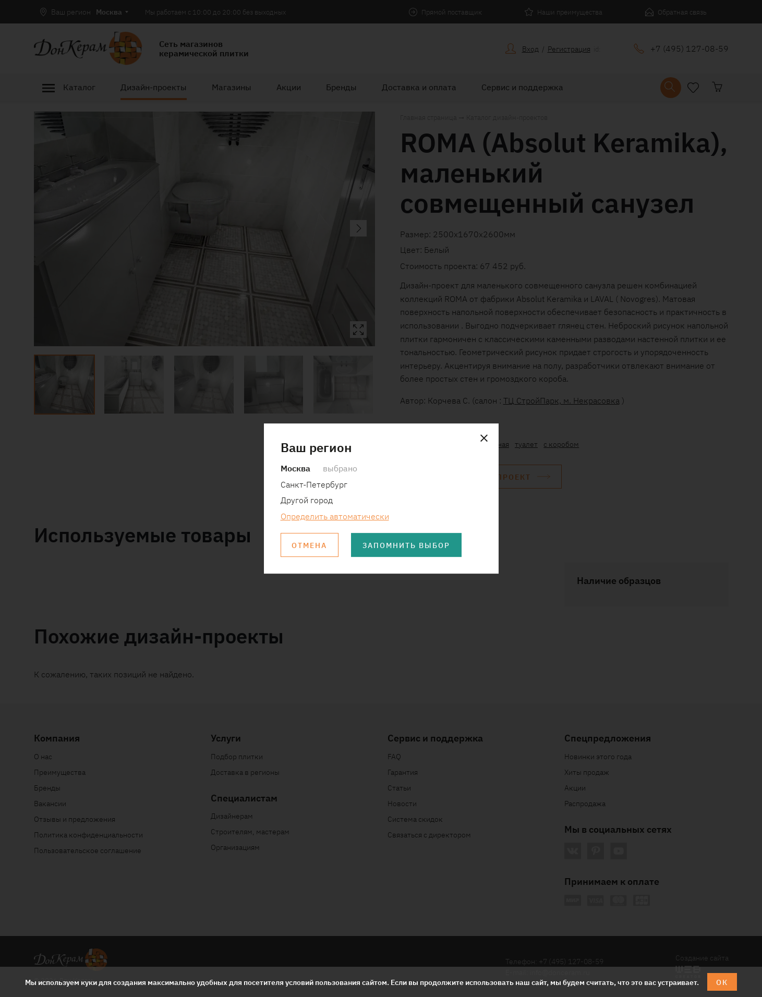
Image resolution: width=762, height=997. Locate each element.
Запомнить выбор (407, 545)
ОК (722, 982)
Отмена (310, 545)
